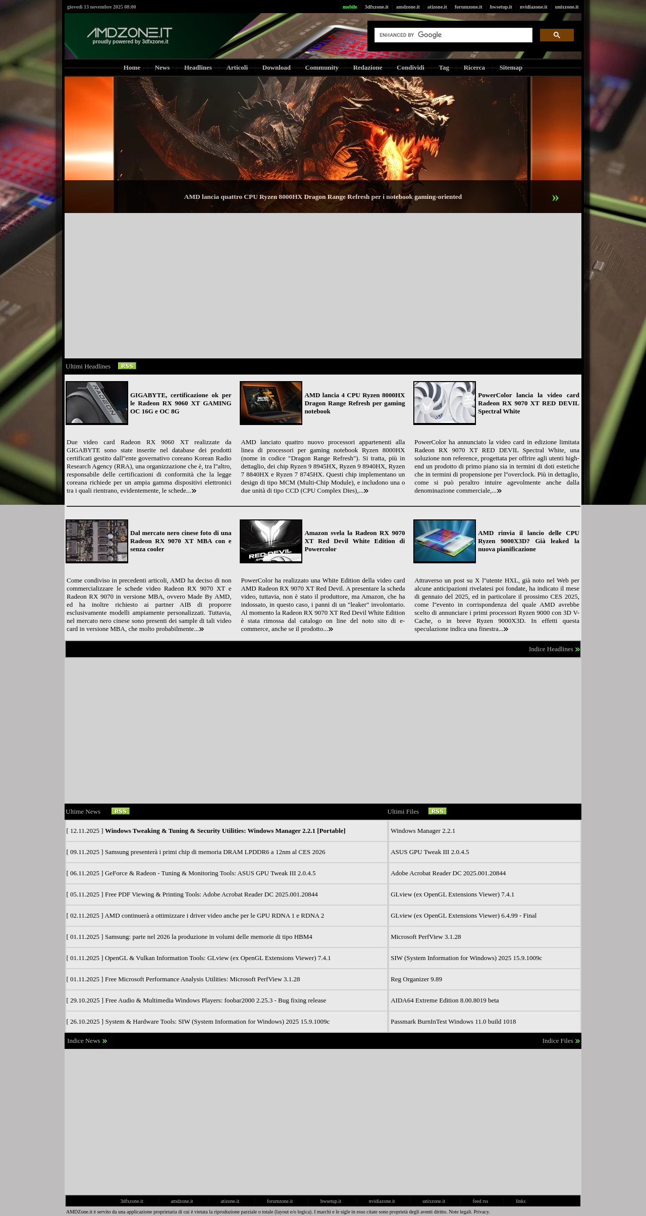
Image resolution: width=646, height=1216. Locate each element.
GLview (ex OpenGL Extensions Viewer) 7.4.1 (452, 894)
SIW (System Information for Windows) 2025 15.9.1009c (466, 958)
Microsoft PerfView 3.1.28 (426, 936)
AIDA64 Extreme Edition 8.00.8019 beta (445, 1000)
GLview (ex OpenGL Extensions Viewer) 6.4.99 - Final (463, 915)
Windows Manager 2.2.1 (423, 830)
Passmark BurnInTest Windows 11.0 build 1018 (453, 1021)
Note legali (460, 1211)
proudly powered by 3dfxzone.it (131, 41)
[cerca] (452, 35)
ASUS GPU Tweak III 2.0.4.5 (430, 852)
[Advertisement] (323, 285)
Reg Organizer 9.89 (416, 979)
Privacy (481, 1211)
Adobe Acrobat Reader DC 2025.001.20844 (448, 873)
